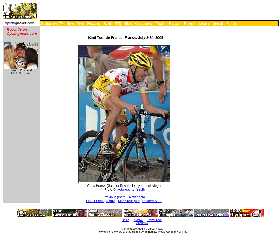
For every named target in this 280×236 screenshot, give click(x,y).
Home (125, 220)
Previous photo (114, 197)
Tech (80, 23)
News (71, 23)
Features (94, 23)
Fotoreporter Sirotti (131, 189)
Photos (174, 23)
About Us (142, 223)
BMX (128, 23)
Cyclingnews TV (51, 23)
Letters (204, 23)
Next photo (137, 197)
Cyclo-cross (144, 23)
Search (218, 23)
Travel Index (154, 220)
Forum (231, 23)
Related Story (152, 201)
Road (107, 23)
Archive (138, 220)
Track (160, 23)
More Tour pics (128, 201)
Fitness (189, 23)
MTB (118, 23)
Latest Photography (100, 201)
